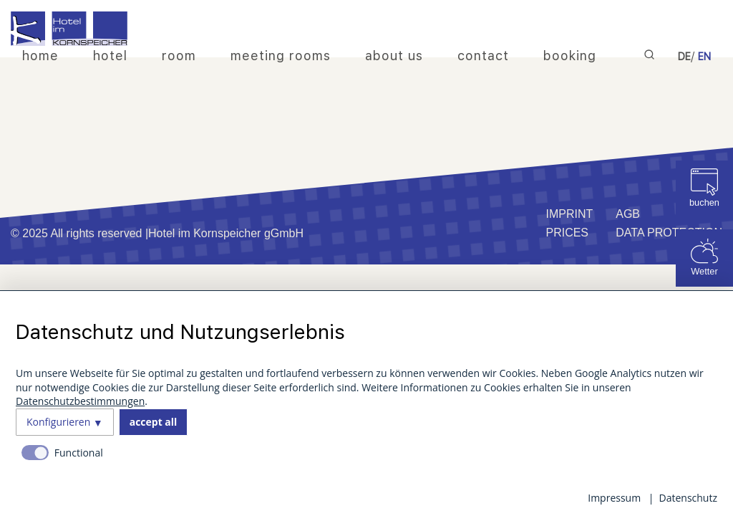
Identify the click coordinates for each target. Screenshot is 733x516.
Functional (78, 452)
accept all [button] (154, 422)
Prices (566, 232)
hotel (110, 55)
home (40, 55)
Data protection (669, 232)
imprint (569, 214)
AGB (628, 214)
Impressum (614, 498)
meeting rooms (280, 55)
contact (483, 55)
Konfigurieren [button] (58, 422)
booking (569, 55)
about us (394, 55)
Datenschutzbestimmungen (80, 401)
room (179, 55)
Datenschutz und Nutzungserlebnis (180, 332)
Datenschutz (688, 498)
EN (704, 56)
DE (684, 56)
